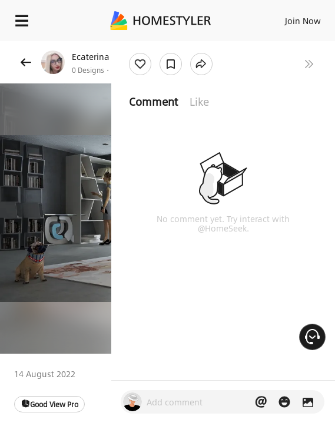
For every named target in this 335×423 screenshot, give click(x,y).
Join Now (303, 20)
